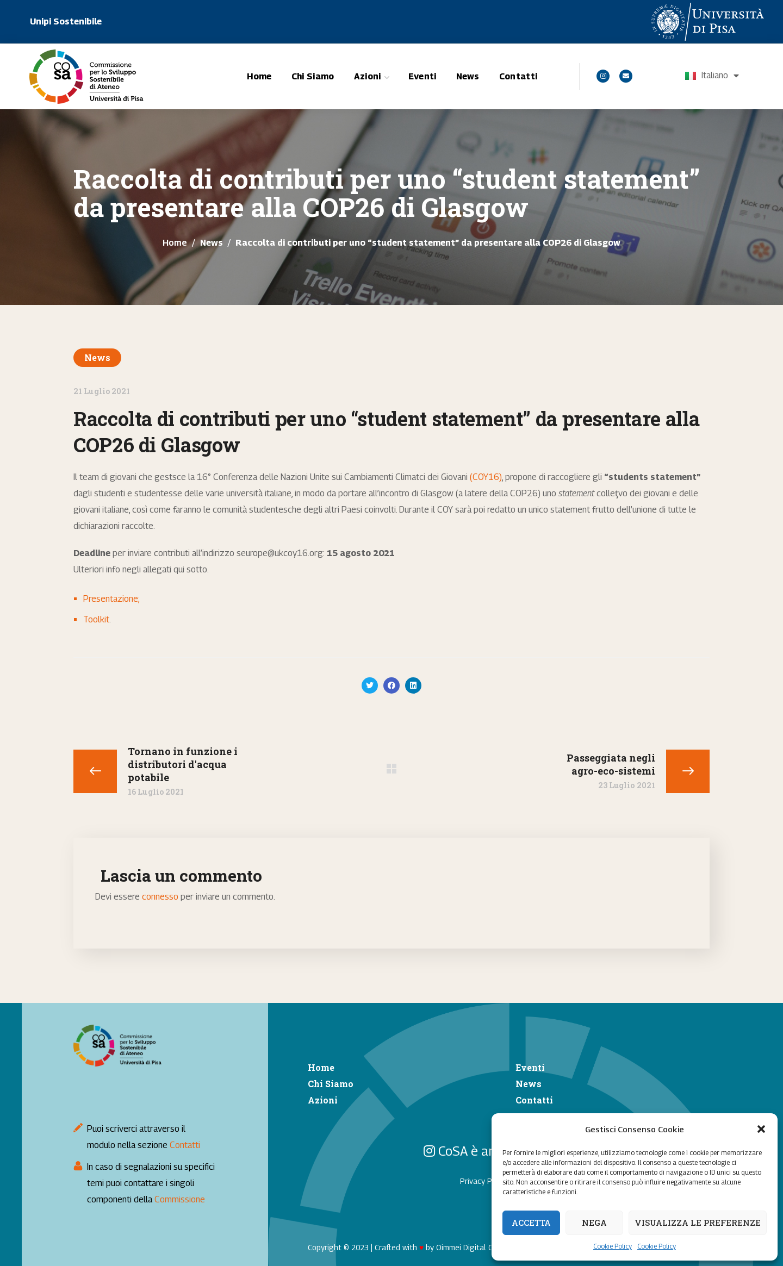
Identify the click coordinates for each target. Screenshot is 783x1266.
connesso (160, 896)
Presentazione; (111, 599)
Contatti (185, 1145)
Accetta (531, 1222)
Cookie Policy (612, 1246)
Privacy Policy (484, 1181)
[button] (761, 1129)
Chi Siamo (330, 1083)
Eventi (530, 1067)
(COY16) (486, 477)
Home (175, 243)
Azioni (323, 1100)
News (211, 243)
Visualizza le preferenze (698, 1222)
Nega (594, 1222)
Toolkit (96, 619)
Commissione (179, 1199)
